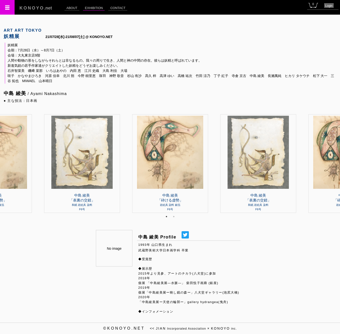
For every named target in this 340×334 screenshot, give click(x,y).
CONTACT (117, 8)
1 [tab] (166, 216)
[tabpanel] (170, 163)
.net (35, 8)
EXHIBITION (94, 8)
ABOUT (71, 8)
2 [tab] (173, 216)
